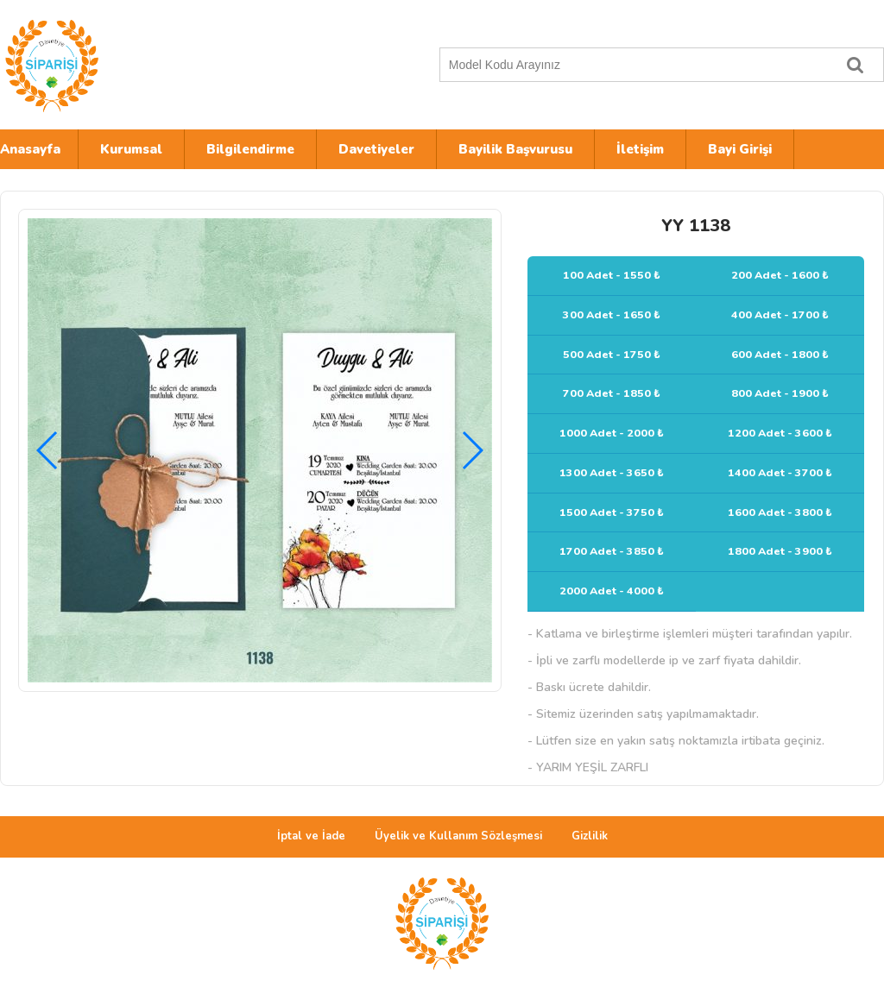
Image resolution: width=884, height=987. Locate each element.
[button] (471, 450)
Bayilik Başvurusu (515, 149)
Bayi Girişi (740, 149)
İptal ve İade (311, 836)
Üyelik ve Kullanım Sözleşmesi (458, 836)
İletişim (640, 149)
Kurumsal (131, 149)
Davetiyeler (376, 149)
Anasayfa (30, 149)
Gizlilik (589, 836)
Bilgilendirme (250, 149)
